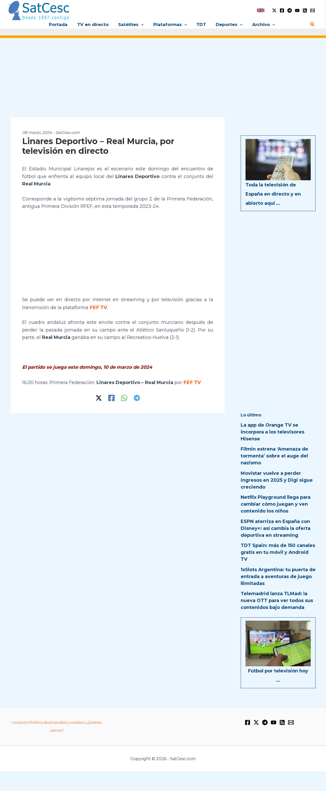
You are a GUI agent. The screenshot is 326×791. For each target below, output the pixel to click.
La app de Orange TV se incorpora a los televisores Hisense (272, 432)
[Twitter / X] (274, 10)
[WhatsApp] (124, 397)
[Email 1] (312, 10)
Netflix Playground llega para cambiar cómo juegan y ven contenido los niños (275, 504)
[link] (260, 10)
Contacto (20, 722)
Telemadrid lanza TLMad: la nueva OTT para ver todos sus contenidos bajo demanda (277, 600)
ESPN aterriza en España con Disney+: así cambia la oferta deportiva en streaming (275, 528)
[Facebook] (282, 10)
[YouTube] (297, 10)
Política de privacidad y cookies (56, 722)
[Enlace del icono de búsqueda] (312, 24)
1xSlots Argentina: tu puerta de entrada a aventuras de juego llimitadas (278, 576)
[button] (142, 24)
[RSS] (305, 10)
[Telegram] (289, 10)
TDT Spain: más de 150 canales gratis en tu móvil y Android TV (278, 552)
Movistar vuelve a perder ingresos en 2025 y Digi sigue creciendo (277, 480)
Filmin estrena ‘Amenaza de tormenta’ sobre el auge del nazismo (274, 456)
